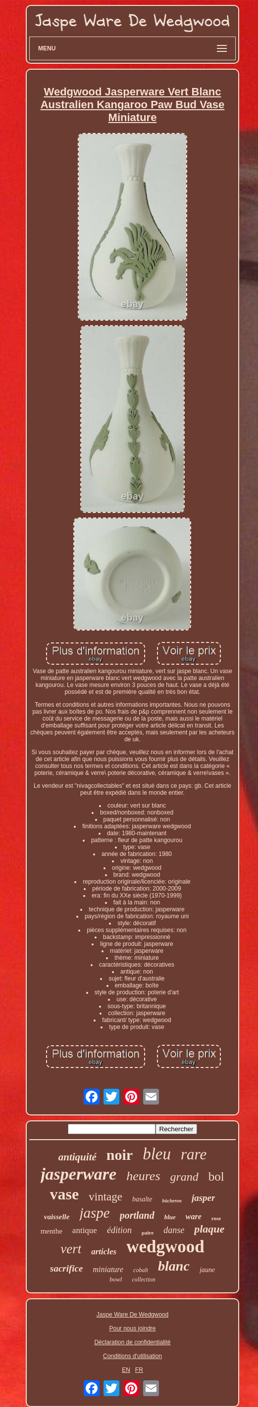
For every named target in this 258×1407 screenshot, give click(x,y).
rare (193, 1154)
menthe (51, 1231)
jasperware (78, 1174)
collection (143, 1279)
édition (119, 1230)
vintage (105, 1197)
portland (137, 1215)
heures (143, 1176)
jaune (207, 1270)
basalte (142, 1199)
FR (139, 1369)
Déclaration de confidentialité (132, 1342)
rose (216, 1218)
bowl (115, 1279)
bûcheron (171, 1200)
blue (170, 1217)
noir (119, 1155)
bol (216, 1176)
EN (126, 1369)
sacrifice (66, 1268)
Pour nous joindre (132, 1328)
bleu (157, 1154)
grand (184, 1176)
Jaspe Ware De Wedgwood (132, 1314)
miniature (108, 1269)
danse (173, 1230)
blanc (174, 1266)
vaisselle (57, 1217)
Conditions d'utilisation (132, 1356)
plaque (209, 1229)
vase (64, 1194)
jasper (203, 1198)
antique (84, 1230)
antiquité (77, 1157)
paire (148, 1233)
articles (103, 1251)
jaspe (94, 1213)
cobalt (140, 1270)
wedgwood (165, 1246)
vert (70, 1248)
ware (194, 1216)
